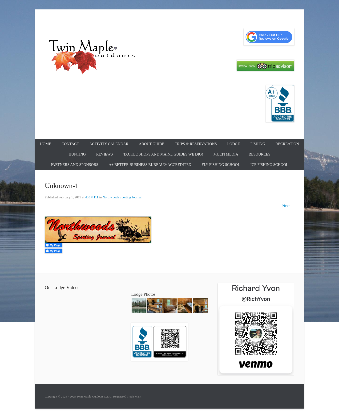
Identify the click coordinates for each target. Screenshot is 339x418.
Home (45, 144)
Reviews (104, 154)
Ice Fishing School (269, 165)
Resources (259, 154)
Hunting (77, 154)
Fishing (257, 144)
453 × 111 (91, 197)
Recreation (287, 144)
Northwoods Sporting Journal (122, 197)
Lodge (233, 144)
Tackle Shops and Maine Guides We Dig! (163, 154)
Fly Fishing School (221, 165)
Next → (288, 206)
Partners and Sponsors (74, 165)
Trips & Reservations (196, 144)
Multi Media (225, 154)
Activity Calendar (108, 144)
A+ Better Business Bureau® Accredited (150, 165)
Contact (70, 144)
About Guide (152, 144)
